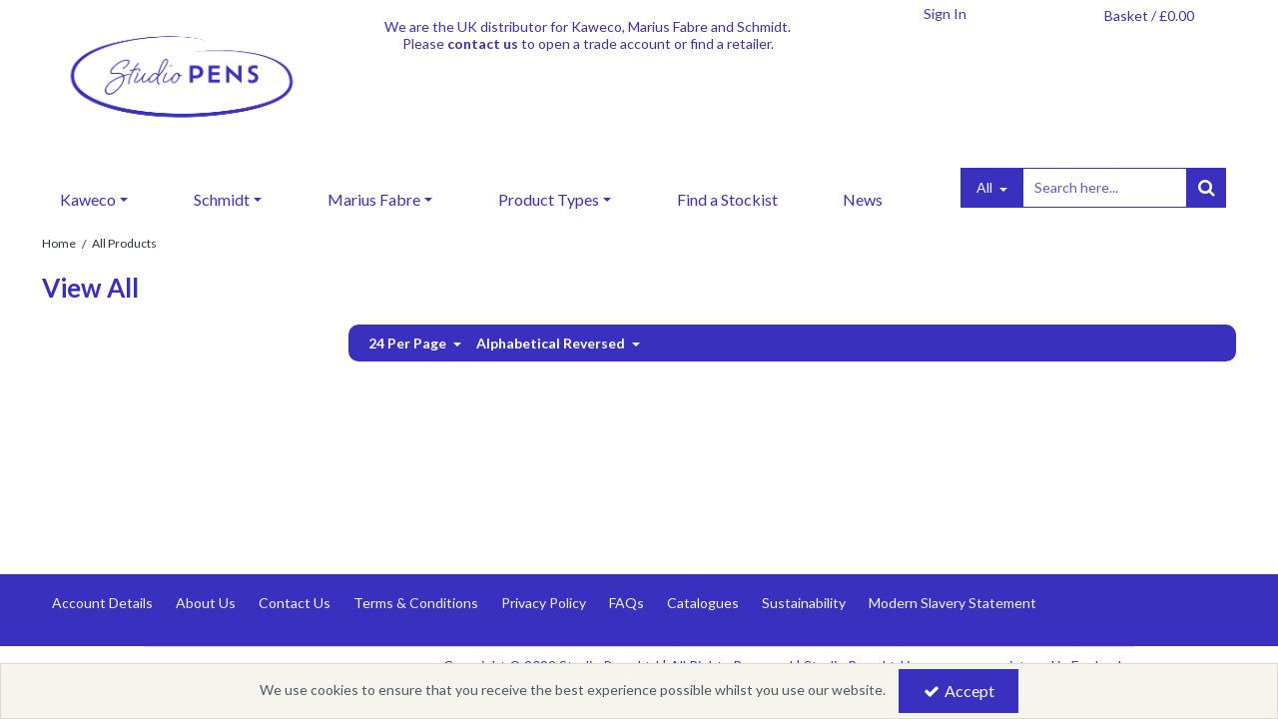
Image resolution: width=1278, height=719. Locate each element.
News (863, 199)
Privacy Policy (543, 602)
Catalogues (703, 602)
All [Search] (985, 187)
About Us (206, 602)
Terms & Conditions (415, 602)
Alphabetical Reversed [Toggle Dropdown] (552, 343)
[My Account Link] (944, 14)
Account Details (102, 602)
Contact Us (294, 602)
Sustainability (804, 602)
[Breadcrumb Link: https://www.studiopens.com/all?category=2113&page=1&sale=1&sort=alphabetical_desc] (124, 242)
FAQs (626, 602)
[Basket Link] (1149, 16)
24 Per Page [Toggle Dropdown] (408, 343)
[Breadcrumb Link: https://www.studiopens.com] (59, 242)
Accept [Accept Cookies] (959, 690)
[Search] (1104, 188)
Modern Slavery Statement (952, 602)
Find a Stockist (727, 199)
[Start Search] (1206, 188)
